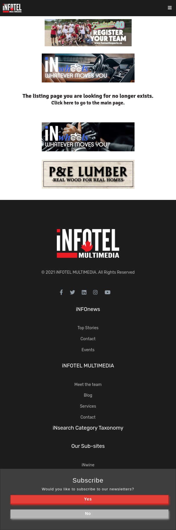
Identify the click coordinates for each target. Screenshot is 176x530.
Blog (88, 395)
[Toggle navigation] (173, 8)
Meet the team (88, 384)
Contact (87, 338)
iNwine (87, 465)
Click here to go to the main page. (88, 103)
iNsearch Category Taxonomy (88, 428)
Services (88, 406)
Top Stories (87, 327)
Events (88, 349)
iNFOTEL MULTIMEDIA (76, 272)
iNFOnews (88, 309)
